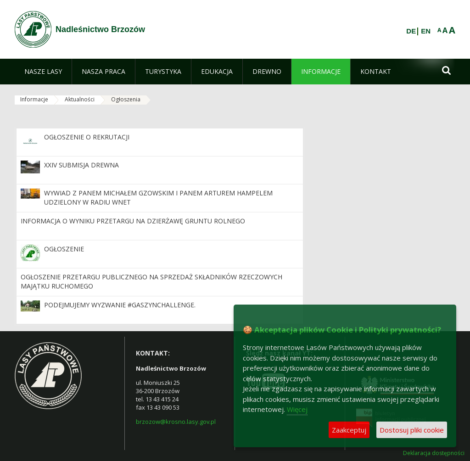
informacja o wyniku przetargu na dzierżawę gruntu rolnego (133, 221)
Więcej (297, 409)
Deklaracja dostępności (433, 453)
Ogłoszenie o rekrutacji (86, 137)
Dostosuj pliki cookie (412, 429)
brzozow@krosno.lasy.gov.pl (176, 421)
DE (411, 31)
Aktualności (80, 99)
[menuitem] (43, 71)
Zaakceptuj (349, 429)
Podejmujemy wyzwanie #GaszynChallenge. (120, 304)
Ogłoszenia (125, 99)
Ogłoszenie (64, 248)
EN (426, 31)
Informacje (34, 99)
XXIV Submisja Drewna (81, 165)
